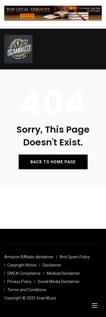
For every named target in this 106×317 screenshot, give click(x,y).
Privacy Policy (19, 281)
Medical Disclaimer (63, 273)
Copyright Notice (22, 265)
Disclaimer (52, 265)
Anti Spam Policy (75, 257)
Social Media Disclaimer (59, 281)
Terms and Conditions (26, 290)
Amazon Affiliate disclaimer (29, 257)
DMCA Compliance (24, 273)
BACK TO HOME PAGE (53, 162)
